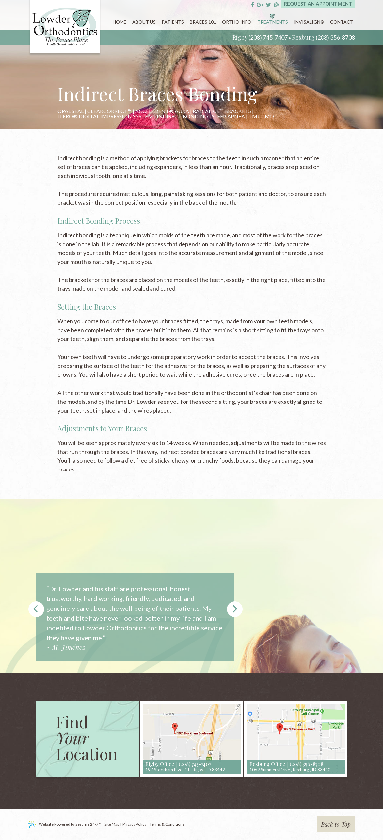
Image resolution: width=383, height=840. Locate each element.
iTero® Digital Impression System (105, 116)
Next (235, 609)
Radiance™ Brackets (222, 111)
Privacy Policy (134, 824)
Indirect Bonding (182, 116)
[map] (192, 739)
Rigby (239, 37)
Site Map (111, 824)
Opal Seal (70, 111)
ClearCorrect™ (109, 111)
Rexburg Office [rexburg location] (267, 764)
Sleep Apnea (228, 116)
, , (185, 769)
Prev (36, 609)
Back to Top (336, 824)
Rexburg (303, 37)
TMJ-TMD (261, 116)
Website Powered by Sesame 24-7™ (64, 824)
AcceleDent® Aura (162, 111)
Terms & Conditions (167, 824)
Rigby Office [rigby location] (159, 764)
